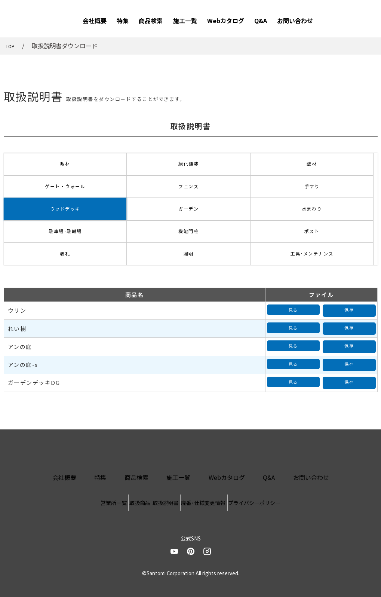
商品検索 (151, 21)
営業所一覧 (68, 466)
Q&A (260, 21)
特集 (123, 21)
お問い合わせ (295, 21)
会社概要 (95, 21)
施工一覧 (185, 21)
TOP (12, 45)
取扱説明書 (166, 466)
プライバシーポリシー (300, 466)
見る (293, 287)
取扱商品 (116, 466)
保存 (349, 287)
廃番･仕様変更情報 (226, 466)
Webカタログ (225, 21)
